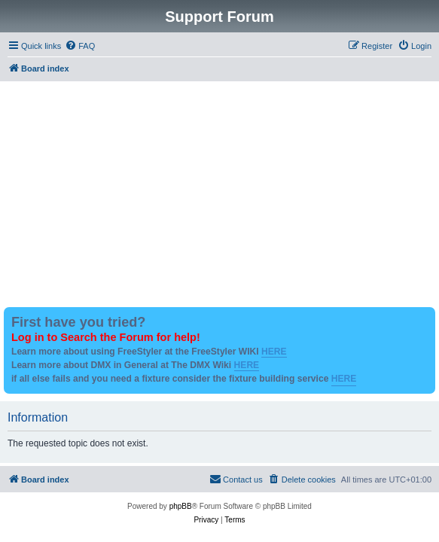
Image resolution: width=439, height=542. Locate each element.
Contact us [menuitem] (236, 478)
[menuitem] (80, 46)
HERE (274, 351)
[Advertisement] (219, 194)
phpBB (180, 506)
